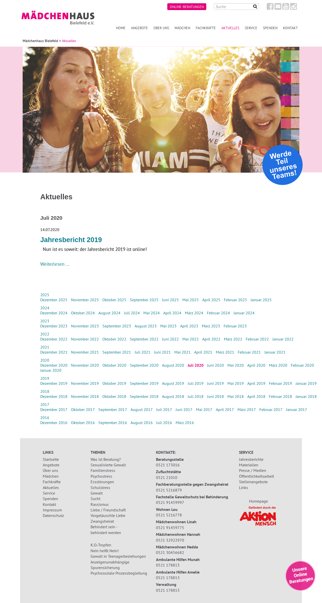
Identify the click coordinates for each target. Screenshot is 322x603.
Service (251, 27)
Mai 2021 (182, 352)
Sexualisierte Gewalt (108, 464)
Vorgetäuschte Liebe (108, 515)
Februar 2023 (235, 325)
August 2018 (173, 396)
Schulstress (100, 487)
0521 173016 (168, 464)
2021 (44, 347)
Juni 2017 (184, 409)
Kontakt (290, 27)
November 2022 (85, 339)
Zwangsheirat (102, 521)
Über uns (161, 27)
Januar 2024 (244, 312)
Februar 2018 (280, 396)
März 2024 (194, 312)
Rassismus (100, 504)
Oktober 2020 (114, 365)
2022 (44, 333)
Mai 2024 (151, 312)
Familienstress (103, 470)
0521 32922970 (170, 540)
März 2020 (278, 365)
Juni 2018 (215, 396)
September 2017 (112, 409)
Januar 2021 (275, 352)
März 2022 (233, 339)
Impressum (52, 509)
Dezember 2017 (53, 409)
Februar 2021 (249, 352)
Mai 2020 (235, 365)
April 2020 (256, 365)
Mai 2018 (235, 396)
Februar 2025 (235, 299)
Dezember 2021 (53, 352)
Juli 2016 (164, 422)
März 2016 (185, 422)
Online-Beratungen (187, 6)
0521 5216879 (169, 490)
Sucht (95, 498)
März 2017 (246, 409)
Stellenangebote (253, 481)
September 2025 (144, 299)
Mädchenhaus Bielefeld (40, 41)
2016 (44, 417)
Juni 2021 (162, 352)
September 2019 (144, 383)
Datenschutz (53, 515)
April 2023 (189, 325)
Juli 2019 (196, 383)
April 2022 (211, 339)
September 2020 (144, 365)
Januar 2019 (306, 383)
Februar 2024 (218, 312)
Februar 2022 (257, 339)
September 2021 (116, 352)
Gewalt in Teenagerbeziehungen (118, 556)
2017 (44, 404)
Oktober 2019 (114, 383)
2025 (44, 294)
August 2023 (146, 325)
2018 (44, 391)
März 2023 (211, 325)
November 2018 (85, 396)
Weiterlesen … (54, 264)
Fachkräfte (206, 27)
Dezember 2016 (53, 422)
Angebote (139, 27)
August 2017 (142, 409)
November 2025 (85, 299)
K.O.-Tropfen (101, 544)
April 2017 (225, 409)
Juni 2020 (215, 365)
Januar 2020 (50, 370)
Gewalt (97, 493)
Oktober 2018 (114, 396)
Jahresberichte (251, 459)
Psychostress (101, 476)
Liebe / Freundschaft (108, 509)
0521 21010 (166, 477)
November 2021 (85, 352)
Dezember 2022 (53, 339)
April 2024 (172, 312)
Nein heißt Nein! (105, 550)
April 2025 (211, 299)
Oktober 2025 (114, 299)
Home (121, 27)
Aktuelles (51, 487)
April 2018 (256, 396)
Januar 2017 (296, 409)
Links (243, 487)
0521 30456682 (170, 552)
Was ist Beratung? (106, 459)
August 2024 (109, 312)
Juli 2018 (196, 396)
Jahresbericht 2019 (71, 240)
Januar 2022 (283, 339)
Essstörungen (102, 481)
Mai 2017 (204, 409)
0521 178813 (168, 565)
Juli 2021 (142, 352)
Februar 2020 (302, 365)
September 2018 (144, 396)
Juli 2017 (164, 409)
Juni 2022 (170, 339)
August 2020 (173, 365)
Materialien (248, 464)
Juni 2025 (170, 299)
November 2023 (85, 325)
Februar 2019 (280, 383)
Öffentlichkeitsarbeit (256, 476)
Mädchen (182, 27)
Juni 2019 (215, 383)
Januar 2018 (306, 396)
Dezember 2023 (53, 325)
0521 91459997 (170, 502)
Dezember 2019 (53, 383)
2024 (44, 307)
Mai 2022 (190, 339)
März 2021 (225, 352)
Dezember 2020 (53, 365)
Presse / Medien (252, 470)
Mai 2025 (190, 299)
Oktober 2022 (114, 339)
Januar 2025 (261, 299)
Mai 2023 (168, 325)
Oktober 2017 (83, 409)
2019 (44, 378)
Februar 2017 (271, 409)
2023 (44, 320)
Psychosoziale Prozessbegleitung (119, 573)
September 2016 (112, 422)
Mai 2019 (235, 383)
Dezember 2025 (53, 299)
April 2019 (256, 383)
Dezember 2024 (53, 312)
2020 (44, 360)
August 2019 (173, 383)
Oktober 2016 (83, 422)
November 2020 (85, 365)
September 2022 (144, 339)
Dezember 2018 (53, 396)
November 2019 (85, 383)
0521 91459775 (170, 527)
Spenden (270, 27)
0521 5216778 (169, 514)
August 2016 (142, 422)
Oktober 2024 (83, 312)
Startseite (51, 459)
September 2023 (116, 325)
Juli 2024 (132, 312)
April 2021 (203, 352)
